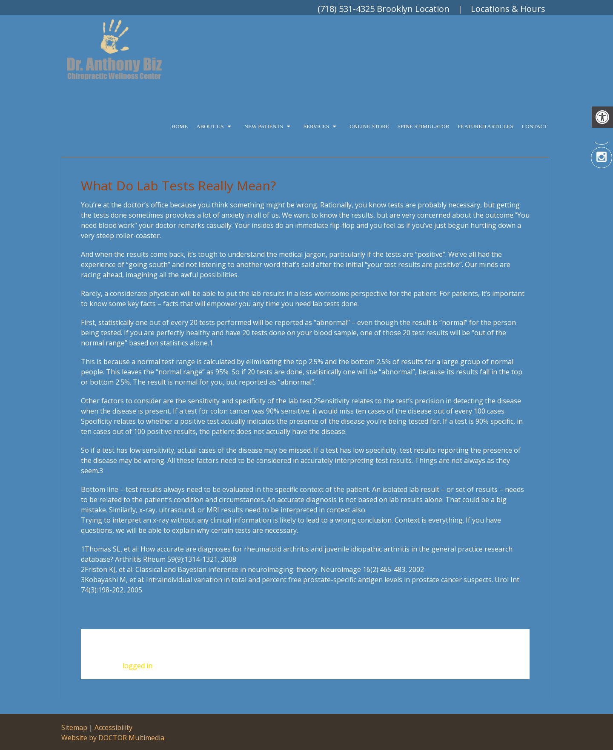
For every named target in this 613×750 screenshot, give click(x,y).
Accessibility (113, 727)
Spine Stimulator (423, 126)
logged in (137, 665)
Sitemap (74, 727)
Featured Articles (485, 126)
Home (180, 126)
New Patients (263, 126)
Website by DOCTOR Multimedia (112, 737)
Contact (534, 126)
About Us (209, 126)
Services (316, 126)
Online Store (369, 126)
